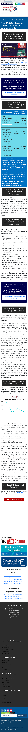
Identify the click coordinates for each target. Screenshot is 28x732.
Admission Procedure (7, 649)
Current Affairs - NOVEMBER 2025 (13, 581)
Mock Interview (5, 667)
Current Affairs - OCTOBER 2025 (12, 583)
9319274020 (19, 493)
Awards (4, 695)
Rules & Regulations (7, 651)
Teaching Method (6, 702)
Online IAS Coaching (7, 686)
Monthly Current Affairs (8, 678)
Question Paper (6, 682)
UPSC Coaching (5, 680)
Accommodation (15, 727)
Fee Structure (5, 653)
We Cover (4, 669)
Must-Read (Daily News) (8, 677)
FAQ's (16, 729)
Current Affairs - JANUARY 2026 (12, 577)
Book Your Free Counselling (14, 499)
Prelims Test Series (6, 664)
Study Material (5, 666)
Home (3, 19)
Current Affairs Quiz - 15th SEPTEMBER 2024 (13, 598)
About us (4, 644)
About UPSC (5, 693)
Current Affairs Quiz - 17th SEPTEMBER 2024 (13, 594)
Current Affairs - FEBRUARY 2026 (12, 576)
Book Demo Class (20, 3)
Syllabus (4, 700)
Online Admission (6, 660)
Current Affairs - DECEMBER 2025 (13, 579)
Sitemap (12, 729)
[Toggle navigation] (25, 10)
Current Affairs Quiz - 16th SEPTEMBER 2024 (13, 596)
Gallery (3, 697)
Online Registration (7, 3)
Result (3, 699)
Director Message (6, 645)
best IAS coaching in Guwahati (14, 63)
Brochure (4, 684)
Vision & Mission (6, 647)
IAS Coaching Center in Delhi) (7, 123)
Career (7, 729)
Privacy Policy (5, 662)
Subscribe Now (22, 715)
